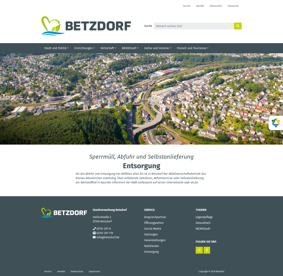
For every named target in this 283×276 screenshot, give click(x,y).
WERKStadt (203, 228)
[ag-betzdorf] (276, 123)
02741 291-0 (103, 228)
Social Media (152, 228)
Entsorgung (151, 251)
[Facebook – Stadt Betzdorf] (207, 250)
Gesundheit (203, 223)
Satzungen (151, 234)
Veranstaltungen (155, 240)
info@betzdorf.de (107, 237)
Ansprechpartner (155, 217)
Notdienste (151, 246)
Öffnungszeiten (154, 223)
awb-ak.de (191, 182)
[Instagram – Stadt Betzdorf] (199, 250)
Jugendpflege (204, 217)
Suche (148, 26)
